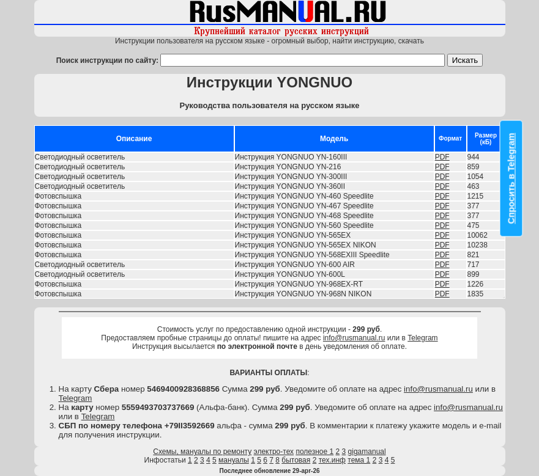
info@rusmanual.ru (354, 338)
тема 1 (359, 460)
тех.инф (332, 460)
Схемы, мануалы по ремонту (202, 451)
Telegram (422, 338)
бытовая (295, 460)
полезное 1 (314, 451)
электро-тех (274, 451)
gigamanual (367, 451)
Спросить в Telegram (511, 178)
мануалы (233, 460)
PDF (442, 157)
